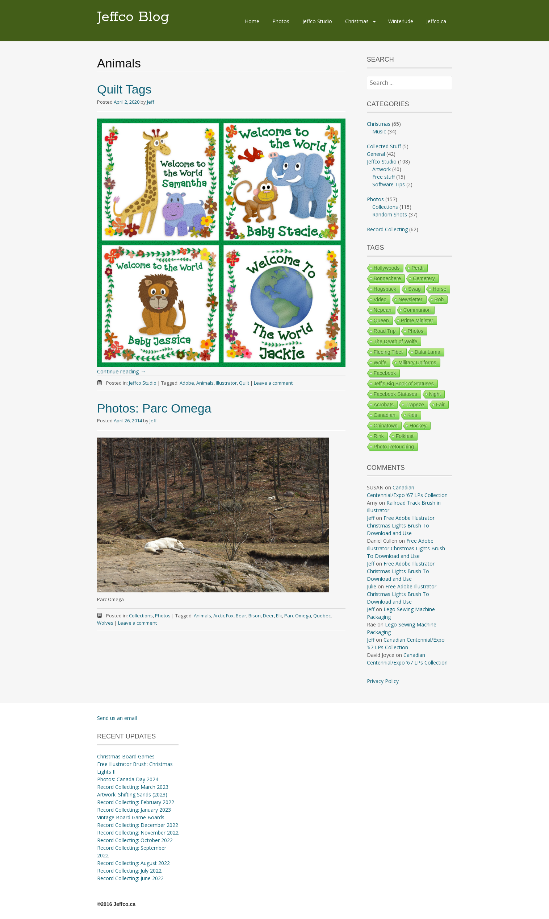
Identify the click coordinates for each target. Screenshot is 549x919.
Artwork (381, 169)
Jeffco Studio (317, 21)
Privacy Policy (383, 681)
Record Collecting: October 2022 (135, 840)
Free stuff (383, 176)
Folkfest (405, 436)
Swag (414, 289)
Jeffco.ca (436, 21)
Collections (141, 615)
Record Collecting (387, 229)
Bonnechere (387, 278)
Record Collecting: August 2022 (133, 863)
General (376, 153)
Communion (417, 310)
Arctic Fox (223, 615)
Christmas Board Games (126, 756)
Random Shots (389, 214)
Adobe (187, 383)
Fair (440, 404)
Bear (241, 615)
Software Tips (388, 184)
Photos (280, 21)
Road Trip (385, 331)
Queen (381, 320)
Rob (439, 299)
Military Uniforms (417, 362)
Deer (268, 615)
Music (379, 131)
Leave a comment (273, 383)
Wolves (105, 623)
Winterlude (400, 21)
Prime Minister (417, 320)
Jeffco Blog (133, 17)
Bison (254, 615)
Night (435, 394)
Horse (439, 289)
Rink (379, 436)
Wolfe (380, 362)
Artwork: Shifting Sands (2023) (132, 794)
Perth (417, 268)
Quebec (322, 615)
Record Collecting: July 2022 (129, 870)
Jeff (150, 102)
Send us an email (117, 718)
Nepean (382, 310)
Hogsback (385, 289)
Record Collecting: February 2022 (135, 802)
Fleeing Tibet (388, 352)
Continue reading (121, 371)
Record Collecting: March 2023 (132, 786)
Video (380, 299)
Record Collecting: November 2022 (138, 832)
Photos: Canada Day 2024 (127, 779)
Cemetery (424, 278)
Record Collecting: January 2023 (134, 809)
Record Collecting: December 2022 (137, 824)
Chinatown (386, 426)
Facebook (385, 373)
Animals (205, 383)
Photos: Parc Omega (154, 408)
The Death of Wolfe (395, 341)
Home (252, 21)
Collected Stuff (384, 146)
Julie (371, 586)
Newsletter (410, 299)
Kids (412, 415)
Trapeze (415, 404)
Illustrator (226, 383)
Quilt (244, 383)
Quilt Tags (124, 89)
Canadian (384, 415)
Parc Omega (297, 615)
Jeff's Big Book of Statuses (404, 383)
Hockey (418, 426)
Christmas (357, 21)
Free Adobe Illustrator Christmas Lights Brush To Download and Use (401, 525)
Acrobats (384, 404)
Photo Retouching (394, 447)
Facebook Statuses (395, 394)
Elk (279, 615)
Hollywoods (387, 268)
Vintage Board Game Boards (130, 817)
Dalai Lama (427, 352)
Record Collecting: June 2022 (130, 878)
